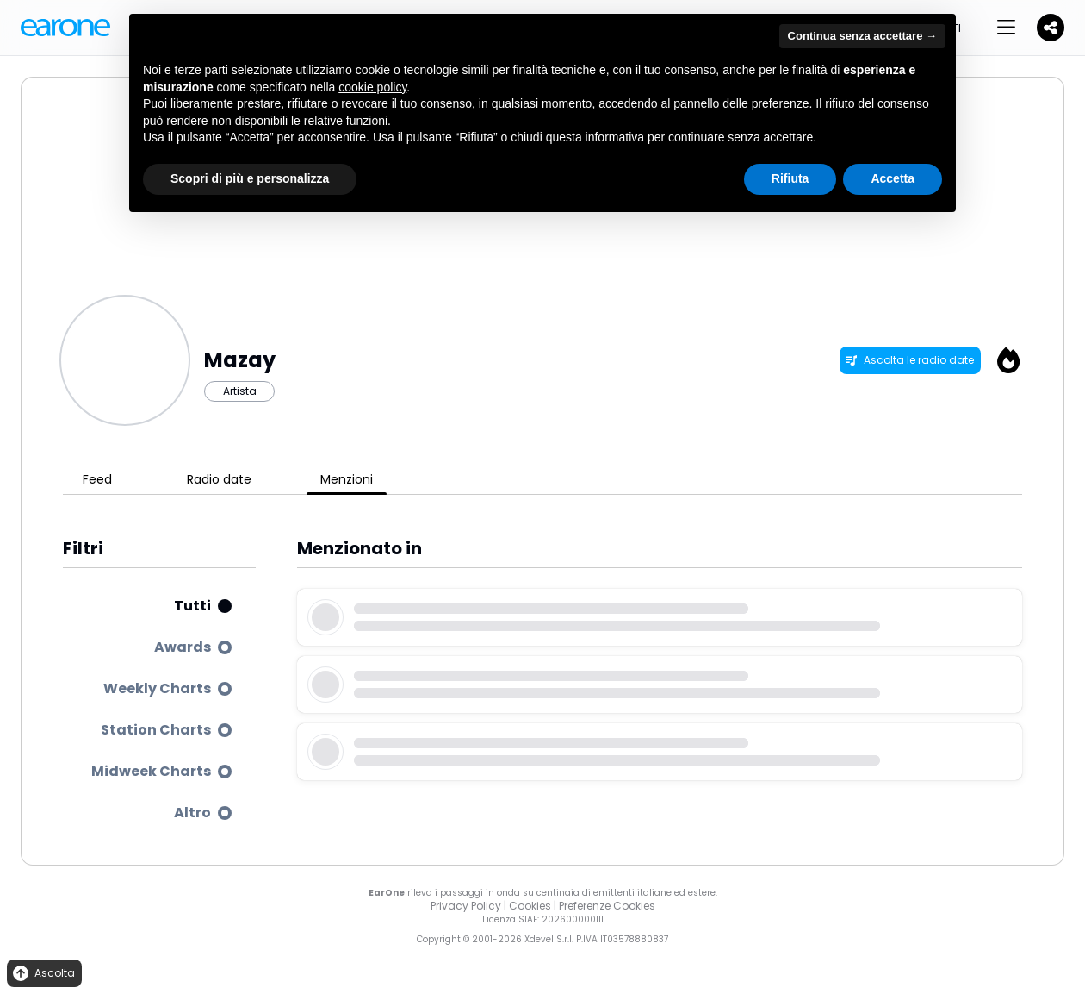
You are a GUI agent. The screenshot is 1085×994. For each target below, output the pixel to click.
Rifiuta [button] (790, 178)
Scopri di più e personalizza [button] (249, 178)
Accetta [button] (892, 178)
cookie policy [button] (372, 87)
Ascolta (42, 974)
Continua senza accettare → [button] (862, 35)
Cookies (530, 905)
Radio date (219, 479)
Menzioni (346, 479)
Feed (97, 479)
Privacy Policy (466, 905)
